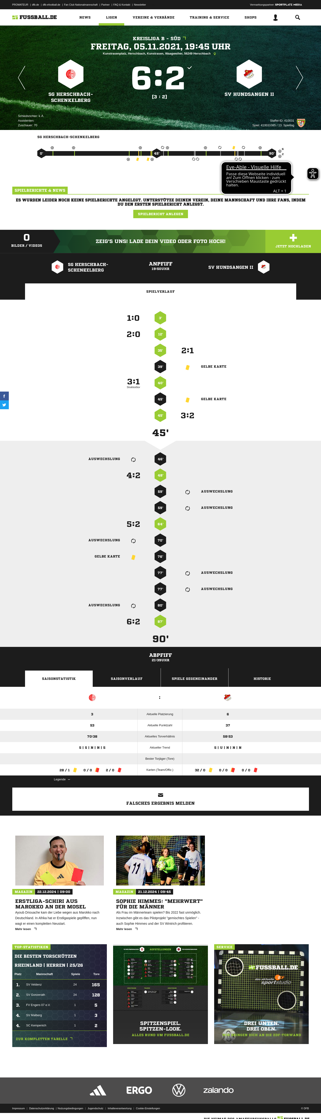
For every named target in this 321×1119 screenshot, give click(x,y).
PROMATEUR (20, 4)
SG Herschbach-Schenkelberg (70, 97)
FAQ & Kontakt (121, 4)
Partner (105, 4)
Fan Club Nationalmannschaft (81, 4)
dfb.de (35, 4)
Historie (262, 678)
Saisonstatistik (59, 678)
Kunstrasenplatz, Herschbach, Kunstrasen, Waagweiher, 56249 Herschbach (160, 54)
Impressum (18, 1108)
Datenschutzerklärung (41, 1108)
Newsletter (140, 4)
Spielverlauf (160, 291)
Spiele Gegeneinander (194, 678)
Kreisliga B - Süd (160, 38)
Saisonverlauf (127, 678)
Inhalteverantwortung (120, 1108)
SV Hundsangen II (249, 94)
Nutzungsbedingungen (70, 1108)
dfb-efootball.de (51, 4)
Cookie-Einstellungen (148, 1108)
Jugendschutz (95, 1108)
